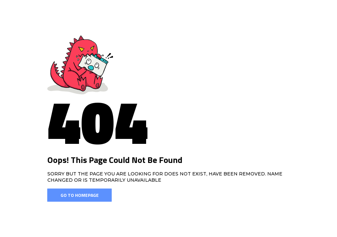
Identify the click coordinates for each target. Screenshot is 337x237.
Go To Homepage (80, 195)
